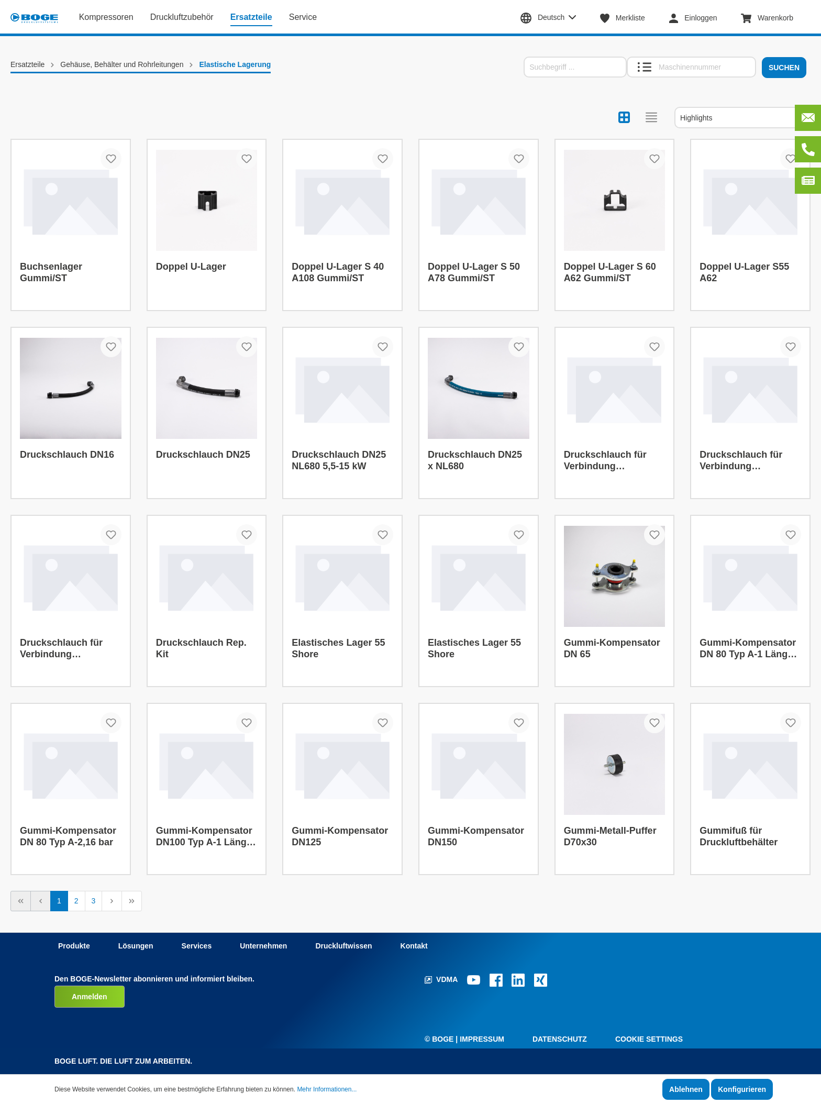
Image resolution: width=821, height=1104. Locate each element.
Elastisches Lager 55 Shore (338, 648)
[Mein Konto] (698, 17)
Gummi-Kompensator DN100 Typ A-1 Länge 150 (204, 836)
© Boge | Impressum (464, 1039)
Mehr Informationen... (327, 1089)
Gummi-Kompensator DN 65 (612, 648)
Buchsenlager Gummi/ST (51, 272)
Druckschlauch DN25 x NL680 (475, 460)
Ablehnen (686, 1089)
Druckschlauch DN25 (203, 454)
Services (197, 946)
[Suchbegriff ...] (575, 67)
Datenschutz (559, 1039)
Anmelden (89, 996)
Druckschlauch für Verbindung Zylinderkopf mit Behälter (605, 460)
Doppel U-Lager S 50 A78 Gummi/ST (474, 272)
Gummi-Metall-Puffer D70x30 (610, 836)
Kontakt (414, 946)
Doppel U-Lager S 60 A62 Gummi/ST (610, 272)
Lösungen (135, 946)
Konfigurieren (742, 1089)
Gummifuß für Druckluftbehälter (739, 836)
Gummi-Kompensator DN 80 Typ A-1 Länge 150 (748, 648)
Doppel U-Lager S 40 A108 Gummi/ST (338, 272)
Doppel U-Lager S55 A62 (744, 272)
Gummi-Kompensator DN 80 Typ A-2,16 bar (68, 836)
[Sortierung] (742, 117)
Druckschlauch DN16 (67, 454)
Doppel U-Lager (191, 266)
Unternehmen (263, 946)
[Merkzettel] (627, 17)
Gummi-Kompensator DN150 (476, 836)
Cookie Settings (649, 1039)
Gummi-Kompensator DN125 (340, 836)
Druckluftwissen (343, 946)
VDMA (442, 979)
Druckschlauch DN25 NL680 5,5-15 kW (339, 460)
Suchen (784, 67)
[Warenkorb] (772, 17)
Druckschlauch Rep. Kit (201, 648)
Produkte (74, 946)
